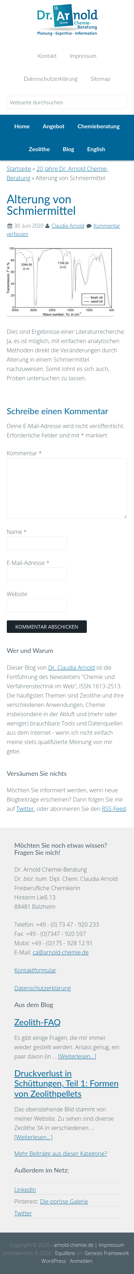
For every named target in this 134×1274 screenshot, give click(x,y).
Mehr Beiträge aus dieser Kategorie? (60, 1153)
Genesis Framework (107, 1253)
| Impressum (108, 1244)
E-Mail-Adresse (28, 563)
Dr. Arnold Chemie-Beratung (67, 22)
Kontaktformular (35, 970)
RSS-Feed (114, 809)
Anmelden (81, 1261)
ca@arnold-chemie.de (61, 952)
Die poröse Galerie (64, 1201)
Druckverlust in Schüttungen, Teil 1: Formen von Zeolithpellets (66, 1083)
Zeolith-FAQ (37, 1022)
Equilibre (65, 1253)
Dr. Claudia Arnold (71, 667)
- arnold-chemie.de (71, 1244)
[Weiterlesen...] (77, 1056)
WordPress (53, 1261)
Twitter (25, 809)
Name (17, 532)
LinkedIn (25, 1190)
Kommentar (24, 453)
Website (17, 594)
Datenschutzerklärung (42, 988)
